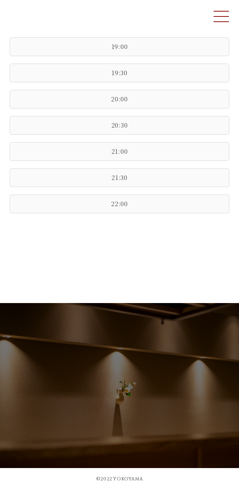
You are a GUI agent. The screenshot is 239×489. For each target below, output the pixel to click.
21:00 (119, 151)
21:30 (119, 177)
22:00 (119, 203)
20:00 (119, 99)
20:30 (119, 125)
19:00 (119, 46)
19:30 (119, 72)
